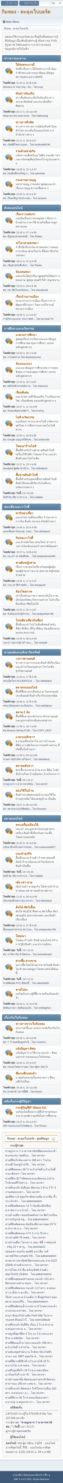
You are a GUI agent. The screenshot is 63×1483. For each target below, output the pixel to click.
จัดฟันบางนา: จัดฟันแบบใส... (18, 1008)
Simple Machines (41, 1479)
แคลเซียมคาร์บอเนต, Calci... (18, 531)
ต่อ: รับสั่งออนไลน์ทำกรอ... (17, 613)
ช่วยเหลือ (17, 1475)
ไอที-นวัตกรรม (25, 417)
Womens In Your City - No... (18, 87)
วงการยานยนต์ (25, 658)
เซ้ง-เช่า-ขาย (24, 882)
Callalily (38, 497)
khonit (38, 1091)
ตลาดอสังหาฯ (24, 766)
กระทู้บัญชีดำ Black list (31, 1107)
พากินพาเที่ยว (24, 513)
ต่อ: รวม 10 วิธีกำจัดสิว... (16, 585)
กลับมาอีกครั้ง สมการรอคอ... (18, 847)
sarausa (42, 198)
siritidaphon (45, 1008)
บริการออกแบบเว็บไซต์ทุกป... (18, 1126)
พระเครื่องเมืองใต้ (27, 825)
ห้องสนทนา (23, 272)
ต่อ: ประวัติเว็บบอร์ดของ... (16, 290)
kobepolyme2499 (46, 556)
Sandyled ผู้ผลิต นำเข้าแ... (17, 468)
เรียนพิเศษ (22, 392)
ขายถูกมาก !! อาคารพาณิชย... (19, 784)
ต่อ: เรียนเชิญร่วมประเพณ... (17, 198)
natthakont (46, 705)
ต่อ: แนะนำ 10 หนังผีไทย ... (17, 556)
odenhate (40, 173)
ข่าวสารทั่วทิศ (25, 122)
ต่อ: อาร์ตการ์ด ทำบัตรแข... (17, 954)
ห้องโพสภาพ (24, 591)
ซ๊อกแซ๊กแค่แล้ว (26, 1073)
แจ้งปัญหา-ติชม (26, 1048)
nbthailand (41, 468)
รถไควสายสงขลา (27, 243)
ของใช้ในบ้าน (25, 790)
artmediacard (44, 954)
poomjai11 (39, 1246)
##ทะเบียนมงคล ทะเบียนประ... (19, 705)
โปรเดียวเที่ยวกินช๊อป (29, 620)
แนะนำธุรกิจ (24, 853)
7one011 (41, 1042)
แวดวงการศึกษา (26, 335)
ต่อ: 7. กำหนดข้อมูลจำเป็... (17, 1042)
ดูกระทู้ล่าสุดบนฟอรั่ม (18, 1431)
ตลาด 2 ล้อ (23, 712)
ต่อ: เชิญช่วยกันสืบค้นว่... (16, 265)
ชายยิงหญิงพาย (26, 562)
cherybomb (42, 290)
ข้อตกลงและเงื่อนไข (33, 1475)
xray (40, 87)
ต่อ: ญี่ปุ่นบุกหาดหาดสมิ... (16, 236)
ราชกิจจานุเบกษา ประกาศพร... (19, 319)
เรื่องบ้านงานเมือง (27, 296)
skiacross (43, 386)
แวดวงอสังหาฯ (25, 737)
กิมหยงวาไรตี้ (24, 538)
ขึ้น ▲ (47, 1475)
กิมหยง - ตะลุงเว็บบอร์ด (26, 11)
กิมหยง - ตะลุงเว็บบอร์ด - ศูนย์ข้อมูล (28, 1138)
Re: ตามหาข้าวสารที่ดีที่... (16, 1091)
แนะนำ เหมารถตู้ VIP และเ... (18, 642)
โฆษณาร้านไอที (26, 446)
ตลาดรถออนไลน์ (26, 687)
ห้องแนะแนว (24, 363)
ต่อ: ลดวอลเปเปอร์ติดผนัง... (17, 808)
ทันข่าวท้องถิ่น (25, 93)
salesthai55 (43, 983)
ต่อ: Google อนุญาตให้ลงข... (18, 439)
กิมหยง (38, 236)
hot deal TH (47, 319)
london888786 (42, 144)
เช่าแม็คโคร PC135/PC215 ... (19, 681)
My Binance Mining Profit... (17, 730)
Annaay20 (40, 585)
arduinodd (43, 439)
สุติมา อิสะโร (41, 1067)
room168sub (42, 1319)
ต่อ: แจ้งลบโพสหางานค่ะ (16, 1067)
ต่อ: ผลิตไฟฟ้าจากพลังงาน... (17, 386)
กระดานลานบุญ (26, 180)
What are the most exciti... (17, 115)
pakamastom (34, 1201)
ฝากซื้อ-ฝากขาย (26, 961)
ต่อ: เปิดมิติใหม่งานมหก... (16, 144)
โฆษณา (21, 936)
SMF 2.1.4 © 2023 (22, 1479)
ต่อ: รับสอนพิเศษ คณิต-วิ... (17, 410)
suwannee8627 (47, 847)
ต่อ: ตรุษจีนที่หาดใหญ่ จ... (16, 173)
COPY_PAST (44, 730)
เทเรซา (44, 784)
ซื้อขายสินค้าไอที (27, 475)
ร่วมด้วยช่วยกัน (25, 151)
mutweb (43, 642)
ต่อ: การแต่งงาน (11, 357)
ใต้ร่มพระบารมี (25, 64)
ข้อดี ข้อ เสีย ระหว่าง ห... (16, 497)
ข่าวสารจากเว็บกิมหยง (30, 1024)
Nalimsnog (42, 115)
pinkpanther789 (45, 613)
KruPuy (40, 410)
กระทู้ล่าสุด (15, 1145)
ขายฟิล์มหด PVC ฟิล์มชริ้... (17, 983)
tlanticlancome (33, 357)
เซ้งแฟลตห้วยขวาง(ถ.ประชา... (19, 900)
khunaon (41, 808)
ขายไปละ (22, 989)
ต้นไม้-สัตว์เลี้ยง (25, 907)
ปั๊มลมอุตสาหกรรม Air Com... (18, 929)
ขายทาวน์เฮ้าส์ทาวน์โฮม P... (18, 759)
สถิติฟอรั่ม (14, 1407)
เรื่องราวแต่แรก (25, 214)
